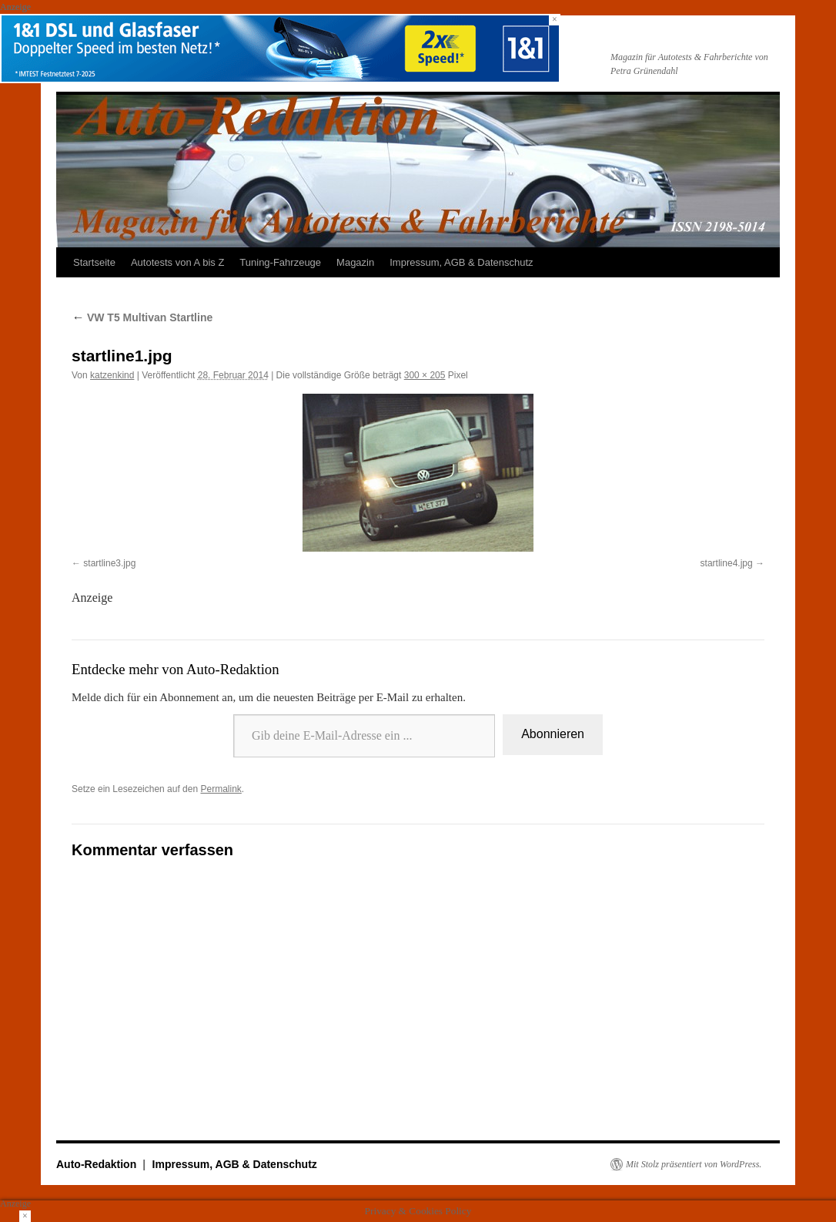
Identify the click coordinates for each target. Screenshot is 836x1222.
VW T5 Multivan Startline (142, 317)
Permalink (220, 789)
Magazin (355, 262)
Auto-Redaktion (97, 1164)
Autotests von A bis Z (177, 262)
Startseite (94, 262)
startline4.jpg (727, 563)
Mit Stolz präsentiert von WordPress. (693, 1164)
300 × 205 (425, 375)
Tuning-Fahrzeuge (280, 262)
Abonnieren (552, 733)
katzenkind (112, 375)
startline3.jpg (109, 563)
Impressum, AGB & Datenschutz (461, 262)
